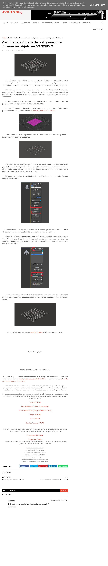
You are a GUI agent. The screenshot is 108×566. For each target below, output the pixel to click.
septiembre (75, 159)
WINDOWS (87, 23)
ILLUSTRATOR (47, 23)
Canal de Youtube (34, 344)
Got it (103, 5)
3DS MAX (36, 23)
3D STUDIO (11, 38)
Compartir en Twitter (33, 453)
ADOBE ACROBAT (76, 203)
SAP (71, 290)
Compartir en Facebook (33, 449)
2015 (73, 147)
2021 (73, 140)
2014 (73, 149)
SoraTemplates (13, 563)
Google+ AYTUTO (33, 428)
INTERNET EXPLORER (77, 256)
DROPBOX (73, 231)
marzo (72, 174)
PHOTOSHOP (26, 23)
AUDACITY (73, 214)
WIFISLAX (73, 318)
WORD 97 (73, 339)
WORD (64, 23)
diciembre (74, 151)
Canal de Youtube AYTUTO (33, 436)
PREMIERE (73, 280)
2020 (73, 142)
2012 (73, 184)
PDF (71, 269)
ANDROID (73, 210)
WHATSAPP (74, 315)
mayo (72, 169)
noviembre (74, 154)
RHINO (72, 287)
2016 (73, 144)
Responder (12, 520)
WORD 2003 (74, 336)
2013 (73, 182)
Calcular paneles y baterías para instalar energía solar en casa (91, 116)
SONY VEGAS (8, 29)
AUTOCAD (14, 23)
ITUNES (72, 259)
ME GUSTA (101, 76)
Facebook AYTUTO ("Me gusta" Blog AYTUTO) (33, 424)
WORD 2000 (74, 329)
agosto (73, 161)
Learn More (94, 5)
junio (72, 166)
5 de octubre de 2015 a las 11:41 (54, 514)
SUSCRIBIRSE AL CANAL (98, 93)
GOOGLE (73, 245)
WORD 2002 (74, 332)
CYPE (72, 228)
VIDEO (72, 308)
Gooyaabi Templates (34, 563)
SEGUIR (101, 82)
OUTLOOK (73, 266)
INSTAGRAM (78, 88)
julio (72, 164)
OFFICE (72, 263)
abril (72, 171)
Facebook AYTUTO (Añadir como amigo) (33, 420)
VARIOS (72, 304)
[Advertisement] (86, 51)
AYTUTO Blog (13, 12)
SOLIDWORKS (74, 294)
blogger (59, 504)
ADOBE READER (75, 207)
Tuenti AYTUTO (33, 432)
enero (72, 178)
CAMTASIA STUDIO (76, 221)
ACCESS (72, 200)
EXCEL (57, 23)
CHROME (73, 224)
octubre (73, 156)
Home (6, 23)
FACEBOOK (78, 77)
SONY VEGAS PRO (76, 301)
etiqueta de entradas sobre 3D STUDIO (24, 393)
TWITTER (77, 82)
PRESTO (73, 283)
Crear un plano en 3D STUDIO (49, 120)
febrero (73, 176)
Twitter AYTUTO (32, 416)
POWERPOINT (75, 23)
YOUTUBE (77, 93)
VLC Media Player (76, 311)
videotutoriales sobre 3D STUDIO (41, 391)
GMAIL (72, 242)
